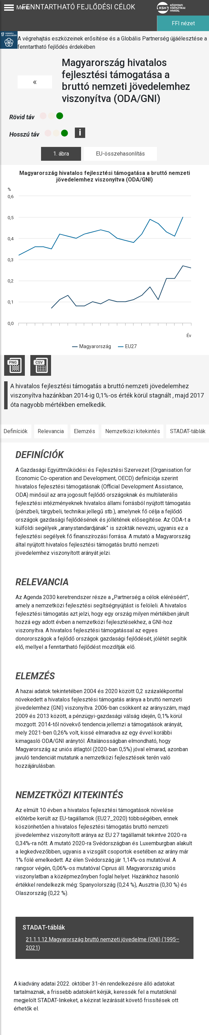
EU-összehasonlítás (120, 153)
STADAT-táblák (188, 431)
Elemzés (84, 431)
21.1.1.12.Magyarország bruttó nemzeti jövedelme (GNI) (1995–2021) (102, 943)
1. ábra (61, 153)
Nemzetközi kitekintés (132, 431)
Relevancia (51, 431)
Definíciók (15, 431)
